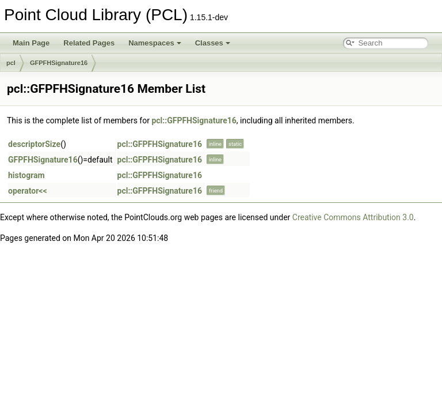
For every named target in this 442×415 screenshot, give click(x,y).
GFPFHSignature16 (58, 62)
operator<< (27, 190)
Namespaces (154, 43)
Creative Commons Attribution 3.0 (353, 217)
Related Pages (89, 43)
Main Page (31, 43)
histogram (26, 175)
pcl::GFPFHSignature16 (193, 120)
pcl (11, 62)
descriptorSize (34, 144)
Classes (212, 43)
